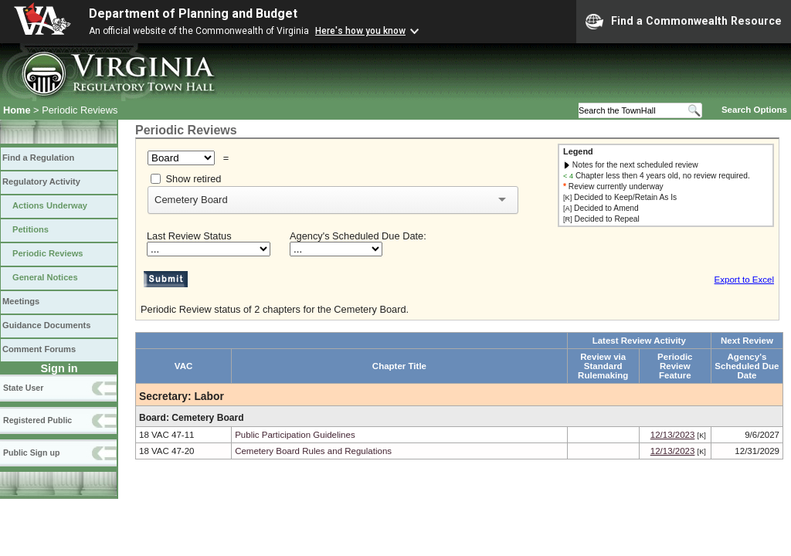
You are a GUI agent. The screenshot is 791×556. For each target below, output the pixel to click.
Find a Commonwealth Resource (684, 21)
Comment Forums (39, 349)
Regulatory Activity (41, 181)
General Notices (45, 277)
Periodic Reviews (47, 253)
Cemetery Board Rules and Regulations (313, 451)
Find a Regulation (38, 157)
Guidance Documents (46, 325)
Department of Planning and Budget (193, 13)
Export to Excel (744, 279)
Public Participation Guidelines (295, 434)
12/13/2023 (672, 434)
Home (17, 110)
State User (23, 387)
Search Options (754, 109)
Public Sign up (31, 452)
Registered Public (37, 420)
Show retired (194, 179)
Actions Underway (49, 205)
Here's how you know (360, 30)
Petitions (30, 229)
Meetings (20, 301)
